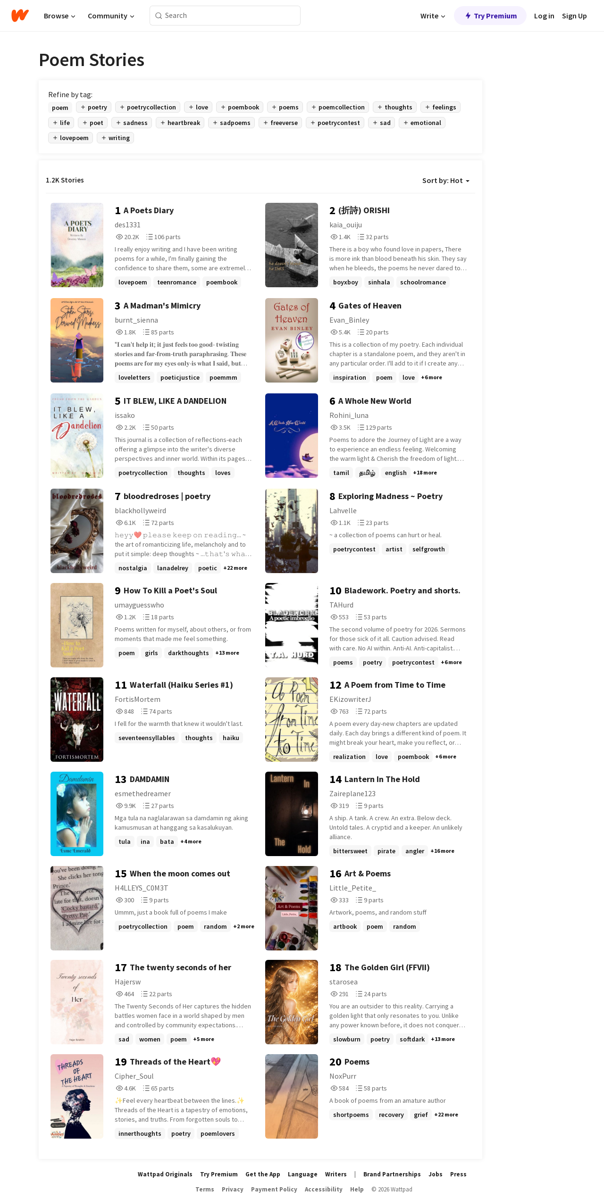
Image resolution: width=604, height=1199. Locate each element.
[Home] (20, 15)
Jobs (435, 1174)
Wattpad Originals (165, 1174)
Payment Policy (274, 1189)
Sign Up (574, 15)
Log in (544, 15)
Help (357, 1189)
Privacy (232, 1189)
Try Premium (490, 15)
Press (458, 1174)
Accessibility (324, 1189)
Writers (336, 1174)
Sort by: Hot (446, 180)
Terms (204, 1189)
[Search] (159, 15)
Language (303, 1174)
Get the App (262, 1174)
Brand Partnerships (392, 1174)
